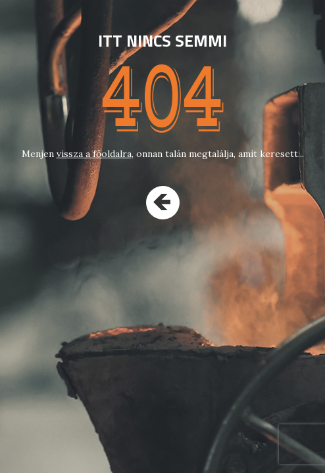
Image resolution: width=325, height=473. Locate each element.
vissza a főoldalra (94, 154)
